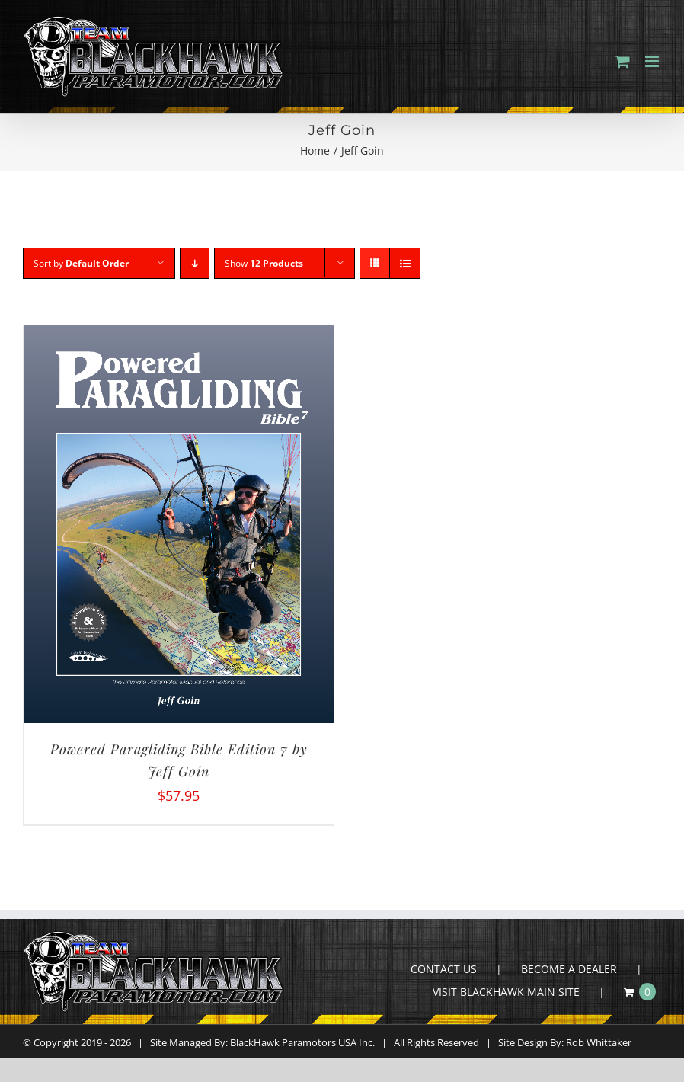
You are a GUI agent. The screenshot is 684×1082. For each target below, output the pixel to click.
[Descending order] (194, 263)
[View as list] (405, 263)
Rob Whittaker (598, 1042)
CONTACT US (444, 969)
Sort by (81, 263)
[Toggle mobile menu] (653, 61)
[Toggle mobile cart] (622, 61)
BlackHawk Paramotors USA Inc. (302, 1042)
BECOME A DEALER (569, 969)
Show (264, 263)
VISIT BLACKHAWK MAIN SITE (506, 991)
